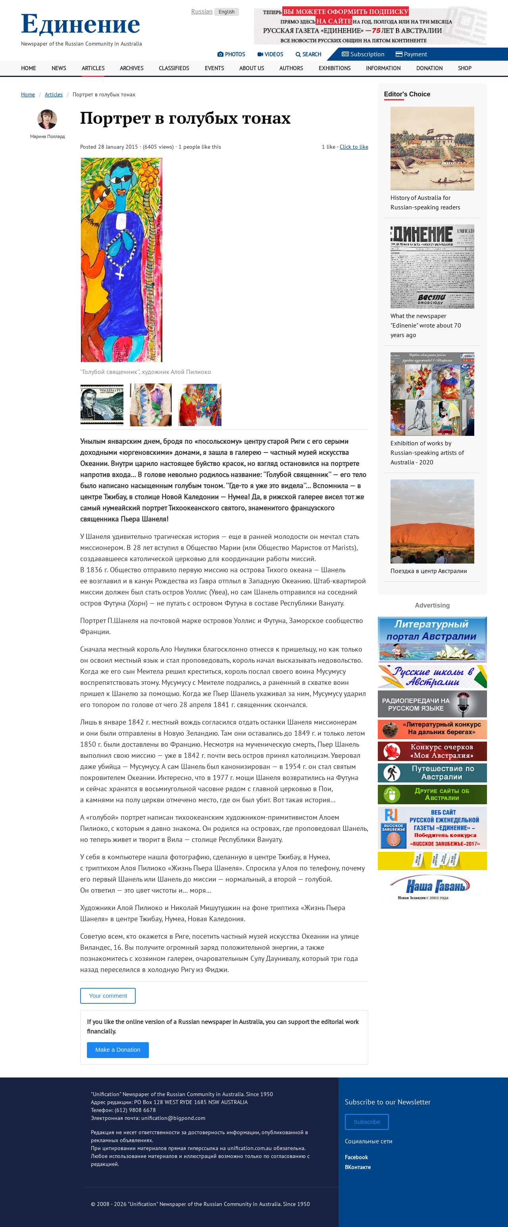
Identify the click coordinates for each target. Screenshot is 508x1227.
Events (214, 68)
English (227, 11)
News (59, 68)
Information (383, 68)
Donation (429, 68)
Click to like (354, 146)
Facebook (356, 1157)
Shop (464, 68)
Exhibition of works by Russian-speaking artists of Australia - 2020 (427, 452)
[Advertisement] (432, 954)
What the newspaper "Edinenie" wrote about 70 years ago (426, 325)
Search (308, 54)
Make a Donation (117, 1049)
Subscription (363, 54)
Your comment (108, 995)
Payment (411, 54)
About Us (251, 68)
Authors (291, 68)
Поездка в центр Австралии (429, 571)
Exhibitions (334, 68)
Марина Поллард (47, 136)
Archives (131, 68)
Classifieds (174, 68)
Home (28, 68)
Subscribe (367, 1121)
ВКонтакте (358, 1167)
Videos (270, 54)
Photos (231, 54)
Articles (93, 68)
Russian (202, 11)
